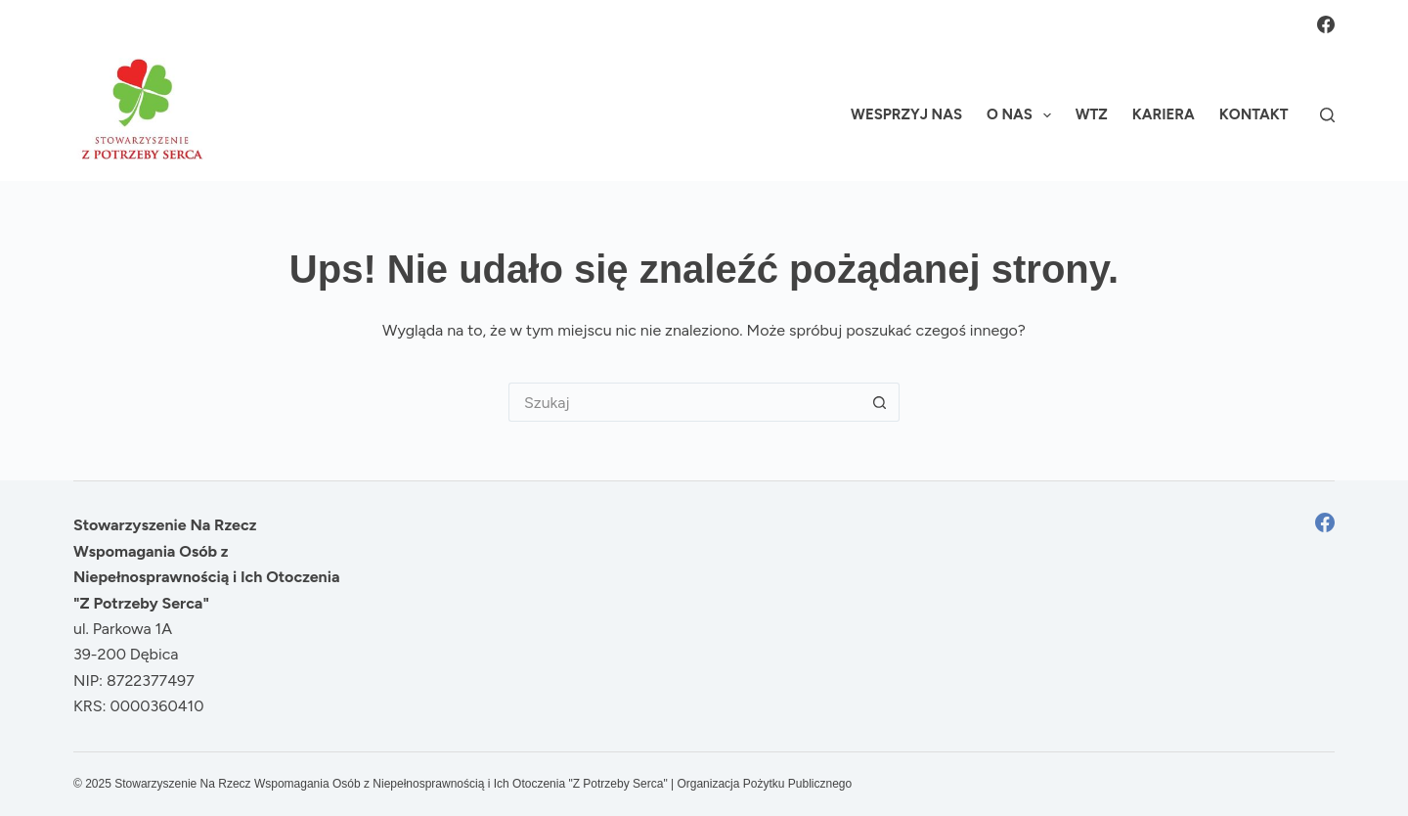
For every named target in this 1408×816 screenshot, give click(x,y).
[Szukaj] (1327, 115)
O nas (1023, 115)
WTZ (1092, 114)
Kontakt (1254, 114)
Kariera (1163, 114)
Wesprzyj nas (906, 114)
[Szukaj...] (684, 402)
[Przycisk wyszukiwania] (880, 402)
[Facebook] (1326, 24)
